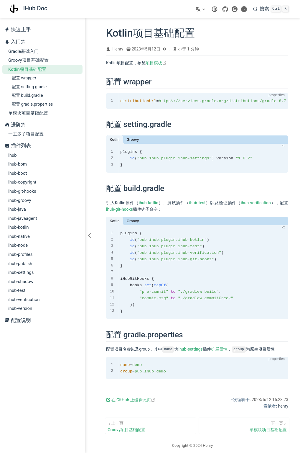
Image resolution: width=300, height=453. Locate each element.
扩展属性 (219, 349)
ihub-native (19, 236)
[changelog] (244, 9)
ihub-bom (17, 164)
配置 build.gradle (27, 95)
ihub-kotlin (18, 227)
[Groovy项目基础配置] (150, 426)
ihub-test (16, 290)
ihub (12, 155)
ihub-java (17, 209)
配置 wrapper (24, 78)
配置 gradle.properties (32, 104)
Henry (118, 49)
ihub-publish (20, 263)
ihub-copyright (22, 182)
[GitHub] (225, 9)
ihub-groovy (19, 200)
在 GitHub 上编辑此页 (130, 400)
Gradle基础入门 (23, 51)
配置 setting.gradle (29, 86)
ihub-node (18, 245)
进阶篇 (18, 124)
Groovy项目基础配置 (28, 60)
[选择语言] (200, 9)
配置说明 (18, 320)
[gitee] (234, 9)
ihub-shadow (20, 281)
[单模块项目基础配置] (244, 426)
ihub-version (20, 308)
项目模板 (156, 62)
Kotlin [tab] (115, 140)
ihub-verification (24, 299)
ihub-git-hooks (22, 191)
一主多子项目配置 (26, 134)
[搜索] (271, 8)
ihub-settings (21, 272)
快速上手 (18, 29)
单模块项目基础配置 (28, 113)
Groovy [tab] (133, 140)
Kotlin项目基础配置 (27, 69)
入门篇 (18, 42)
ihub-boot (17, 173)
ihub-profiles (20, 254)
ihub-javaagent (22, 218)
